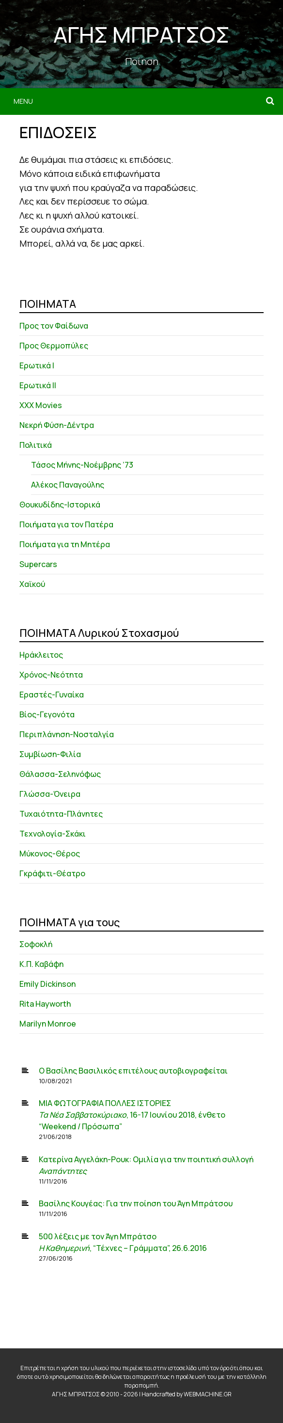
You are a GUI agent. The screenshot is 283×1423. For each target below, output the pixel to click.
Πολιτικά (35, 445)
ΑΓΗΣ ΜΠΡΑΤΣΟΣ (141, 34)
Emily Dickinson (47, 984)
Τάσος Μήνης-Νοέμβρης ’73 (82, 464)
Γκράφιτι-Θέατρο (52, 873)
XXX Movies (40, 405)
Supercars (38, 564)
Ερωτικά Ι (36, 365)
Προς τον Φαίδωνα (53, 325)
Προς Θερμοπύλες (53, 345)
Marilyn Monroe (47, 1023)
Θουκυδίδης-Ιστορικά (59, 504)
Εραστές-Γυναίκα (51, 694)
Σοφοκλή (35, 944)
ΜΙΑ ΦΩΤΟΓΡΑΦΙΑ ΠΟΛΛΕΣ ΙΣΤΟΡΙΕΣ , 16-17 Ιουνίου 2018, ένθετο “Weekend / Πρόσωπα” (132, 1115)
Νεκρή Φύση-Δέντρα (56, 425)
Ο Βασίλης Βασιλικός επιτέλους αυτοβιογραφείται (133, 1070)
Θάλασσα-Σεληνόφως (60, 774)
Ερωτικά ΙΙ (37, 385)
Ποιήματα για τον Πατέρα (66, 524)
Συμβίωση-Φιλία (50, 754)
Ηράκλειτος (41, 654)
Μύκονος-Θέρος (49, 853)
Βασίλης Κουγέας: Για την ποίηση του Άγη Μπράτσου (136, 1203)
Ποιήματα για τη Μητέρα (64, 544)
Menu (23, 101)
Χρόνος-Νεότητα (51, 674)
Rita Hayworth (45, 1003)
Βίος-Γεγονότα (47, 714)
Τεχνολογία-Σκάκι (52, 833)
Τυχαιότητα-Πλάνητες (61, 813)
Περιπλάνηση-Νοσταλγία (66, 734)
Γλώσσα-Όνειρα (49, 794)
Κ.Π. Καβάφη (41, 964)
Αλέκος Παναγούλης (67, 484)
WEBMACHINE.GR (208, 1394)
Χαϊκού (32, 584)
